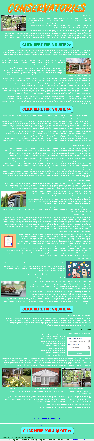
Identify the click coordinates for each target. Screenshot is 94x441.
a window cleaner (33, 360)
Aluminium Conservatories (41, 399)
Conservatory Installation (73, 396)
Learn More (77, 440)
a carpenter (72, 360)
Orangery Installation (59, 398)
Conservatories (58, 396)
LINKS (89, 15)
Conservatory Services (44, 396)
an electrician (53, 360)
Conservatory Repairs (44, 398)
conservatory (14, 183)
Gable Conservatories (21, 396)
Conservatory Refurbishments (77, 398)
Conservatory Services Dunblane (75, 329)
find (11, 318)
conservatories (41, 24)
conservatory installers (79, 234)
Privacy (91, 425)
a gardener (43, 365)
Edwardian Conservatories (59, 399)
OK (85, 440)
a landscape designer (82, 364)
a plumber (26, 364)
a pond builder (61, 365)
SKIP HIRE (27, 365)
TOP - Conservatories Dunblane (81, 410)
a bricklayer (38, 362)
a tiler (21, 362)
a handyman (76, 362)
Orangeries (32, 396)
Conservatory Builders (76, 399)
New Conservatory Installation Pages (17, 425)
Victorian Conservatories (27, 398)
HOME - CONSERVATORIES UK (47, 418)
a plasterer (61, 364)
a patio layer (43, 364)
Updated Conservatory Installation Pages (41, 425)
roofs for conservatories (53, 245)
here (89, 325)
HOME (84, 15)
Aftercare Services (50, 401)
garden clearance (57, 362)
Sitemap (3, 425)
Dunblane (40, 131)
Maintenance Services (84, 401)
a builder (79, 365)
